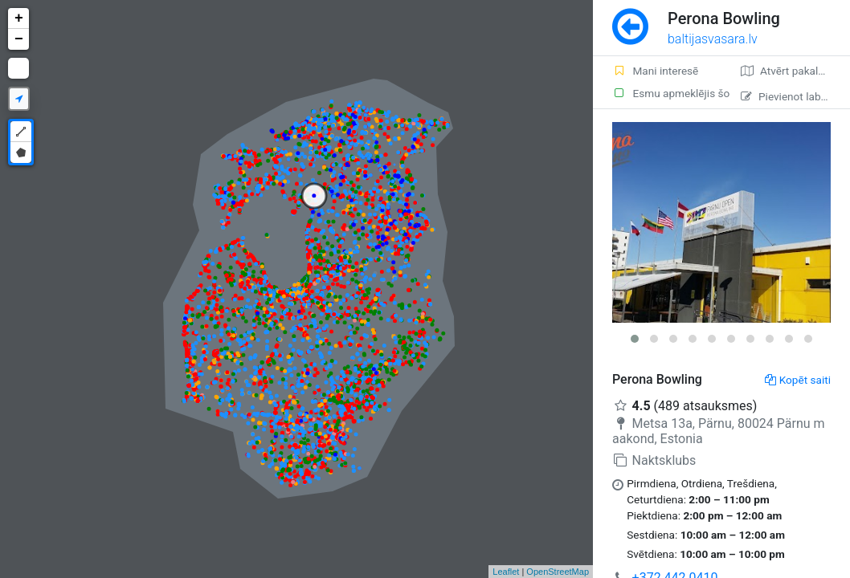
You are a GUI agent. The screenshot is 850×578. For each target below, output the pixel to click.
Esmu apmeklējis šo (666, 93)
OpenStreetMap (557, 571)
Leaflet (505, 571)
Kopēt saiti (798, 379)
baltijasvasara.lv (713, 39)
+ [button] (18, 18)
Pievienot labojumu (795, 96)
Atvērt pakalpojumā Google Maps (795, 70)
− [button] (18, 39)
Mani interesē (655, 70)
